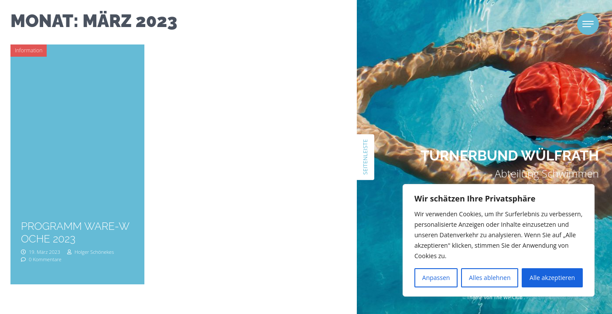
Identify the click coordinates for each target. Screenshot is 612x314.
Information (28, 50)
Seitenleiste (365, 156)
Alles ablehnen (489, 277)
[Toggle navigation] (588, 24)
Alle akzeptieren (552, 277)
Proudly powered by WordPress (563, 297)
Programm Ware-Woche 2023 (75, 232)
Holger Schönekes (90, 252)
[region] (499, 240)
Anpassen (436, 277)
